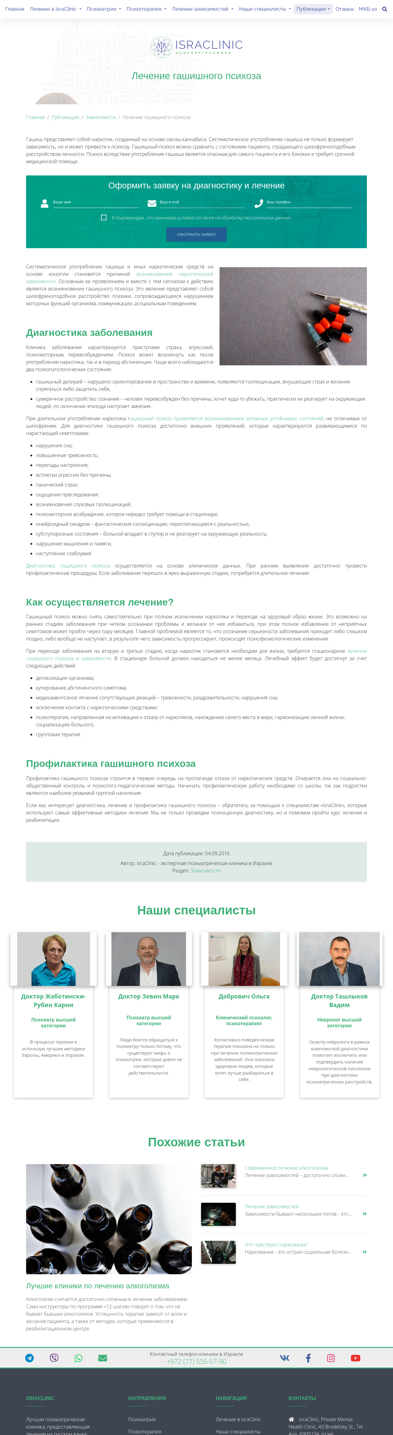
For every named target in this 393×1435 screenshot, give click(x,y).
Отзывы (345, 10)
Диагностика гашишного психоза (68, 568)
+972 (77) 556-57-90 (197, 1363)
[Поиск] (385, 10)
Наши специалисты (266, 9)
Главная (14, 10)
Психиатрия (105, 9)
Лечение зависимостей (204, 9)
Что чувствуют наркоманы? (276, 1247)
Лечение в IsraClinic (57, 9)
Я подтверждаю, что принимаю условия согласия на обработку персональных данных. (202, 220)
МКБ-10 (368, 10)
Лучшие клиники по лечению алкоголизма (97, 1288)
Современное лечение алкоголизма (286, 1170)
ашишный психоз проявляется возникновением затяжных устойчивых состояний (226, 420)
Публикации (311, 10)
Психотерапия (147, 9)
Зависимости (101, 119)
